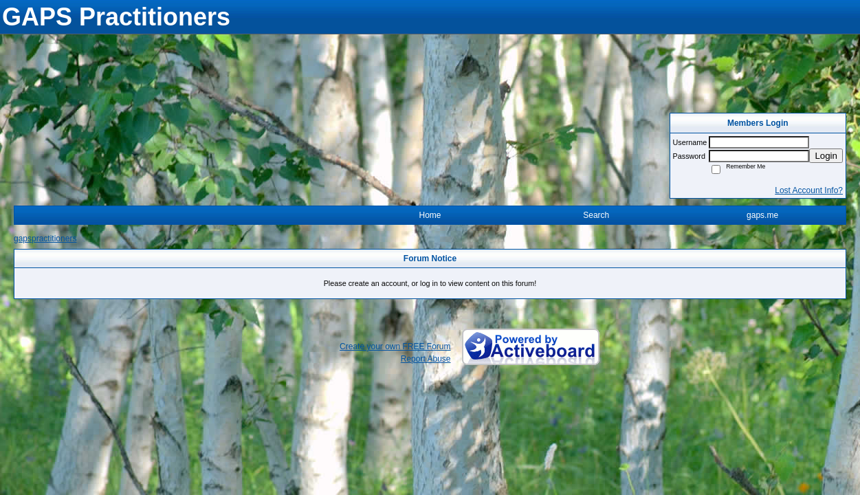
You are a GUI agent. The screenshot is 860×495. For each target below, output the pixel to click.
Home (430, 215)
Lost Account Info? (809, 190)
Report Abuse (426, 359)
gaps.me (762, 215)
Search (596, 215)
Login (826, 156)
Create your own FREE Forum (395, 346)
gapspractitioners (45, 238)
